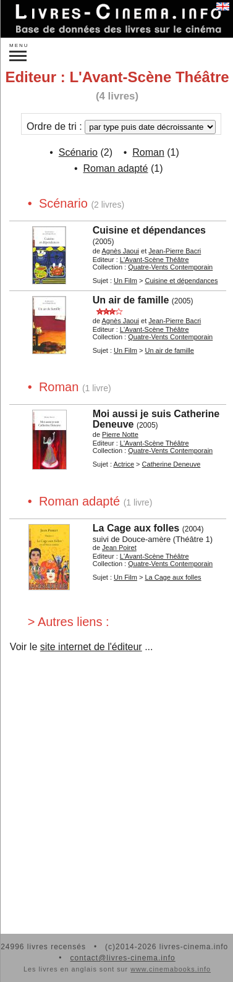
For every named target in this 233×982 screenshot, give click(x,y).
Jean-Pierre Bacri (174, 251)
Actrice (123, 464)
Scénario (78, 152)
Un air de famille (131, 300)
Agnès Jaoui (120, 251)
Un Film (125, 280)
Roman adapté (115, 168)
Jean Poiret (119, 547)
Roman (148, 152)
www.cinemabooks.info (170, 969)
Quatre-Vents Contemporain (170, 267)
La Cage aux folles (136, 528)
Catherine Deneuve (171, 464)
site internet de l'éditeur (91, 646)
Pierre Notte (120, 434)
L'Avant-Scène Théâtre (154, 259)
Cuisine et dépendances (149, 230)
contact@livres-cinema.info (122, 958)
